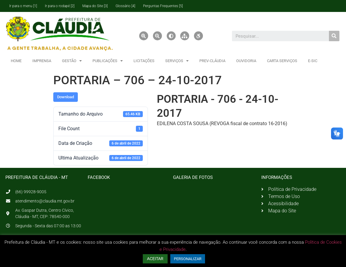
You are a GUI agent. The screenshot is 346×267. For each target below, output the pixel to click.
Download (65, 97)
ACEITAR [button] (155, 258)
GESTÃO (72, 61)
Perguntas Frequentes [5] (163, 6)
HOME (16, 61)
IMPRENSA (41, 61)
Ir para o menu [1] (23, 6)
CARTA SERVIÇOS (282, 61)
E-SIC (312, 61)
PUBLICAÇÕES (107, 61)
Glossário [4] (125, 6)
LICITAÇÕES (143, 61)
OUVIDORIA (246, 61)
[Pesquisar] (334, 36)
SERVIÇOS (177, 61)
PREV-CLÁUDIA (212, 61)
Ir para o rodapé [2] (60, 6)
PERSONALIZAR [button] (187, 259)
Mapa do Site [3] (95, 6)
